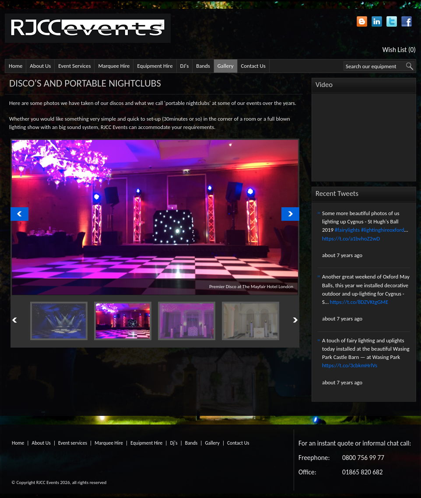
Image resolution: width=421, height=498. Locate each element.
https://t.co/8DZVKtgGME (359, 302)
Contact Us (253, 66)
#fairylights (347, 229)
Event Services (74, 66)
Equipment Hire (154, 66)
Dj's (174, 443)
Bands (203, 66)
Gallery (226, 66)
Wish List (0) (399, 49)
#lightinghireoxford (382, 229)
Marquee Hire (114, 66)
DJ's (184, 66)
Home (15, 66)
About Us (40, 66)
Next (285, 320)
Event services (72, 443)
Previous (24, 320)
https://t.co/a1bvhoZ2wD (351, 238)
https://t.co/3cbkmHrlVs (349, 365)
